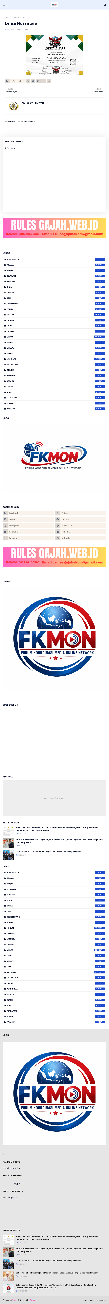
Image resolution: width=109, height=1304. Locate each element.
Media (56, 342)
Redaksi (56, 381)
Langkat (56, 331)
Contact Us (101, 1300)
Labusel (56, 325)
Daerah (56, 292)
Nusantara (56, 364)
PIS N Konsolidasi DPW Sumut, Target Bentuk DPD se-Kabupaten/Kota (49, 851)
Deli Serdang (56, 303)
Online (56, 370)
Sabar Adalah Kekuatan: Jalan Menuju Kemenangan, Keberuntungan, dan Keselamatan (57, 1272)
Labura (56, 320)
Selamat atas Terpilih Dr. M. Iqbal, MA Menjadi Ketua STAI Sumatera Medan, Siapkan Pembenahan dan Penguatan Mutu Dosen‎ (56, 1286)
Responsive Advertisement (54, 798)
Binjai (56, 287)
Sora (14, 1300)
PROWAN (10, 29)
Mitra (56, 353)
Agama (56, 265)
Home (7, 17)
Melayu (56, 348)
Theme (32, 1300)
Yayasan (56, 408)
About (92, 1300)
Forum (56, 309)
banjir (56, 270)
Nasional (56, 359)
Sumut (56, 392)
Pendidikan (56, 375)
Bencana (56, 281)
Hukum (56, 314)
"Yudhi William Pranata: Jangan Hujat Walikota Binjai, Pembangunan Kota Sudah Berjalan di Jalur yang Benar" (59, 841)
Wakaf (56, 403)
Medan (56, 337)
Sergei (56, 386)
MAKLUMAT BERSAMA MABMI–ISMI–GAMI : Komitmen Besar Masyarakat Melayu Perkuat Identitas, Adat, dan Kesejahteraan (57, 829)
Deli (56, 298)
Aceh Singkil (56, 259)
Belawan (56, 276)
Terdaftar (56, 397)
